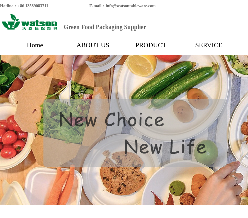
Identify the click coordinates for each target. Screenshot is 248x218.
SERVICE (208, 45)
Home (35, 45)
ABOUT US (92, 45)
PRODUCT (151, 45)
